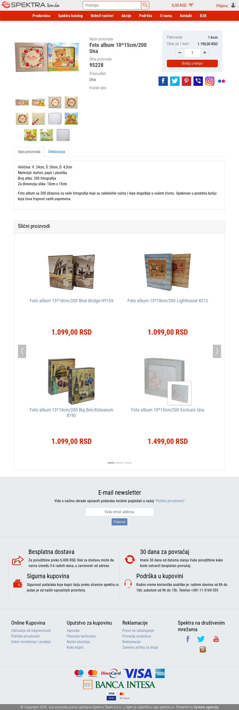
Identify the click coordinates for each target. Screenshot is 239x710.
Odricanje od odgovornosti (31, 630)
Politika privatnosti (25, 636)
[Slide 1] (119, 463)
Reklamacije (131, 642)
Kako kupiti (75, 647)
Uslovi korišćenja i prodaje (31, 642)
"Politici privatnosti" (170, 501)
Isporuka (73, 630)
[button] (227, 5)
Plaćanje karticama (81, 636)
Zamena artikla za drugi (140, 647)
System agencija (206, 707)
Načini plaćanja (78, 642)
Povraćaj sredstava (136, 636)
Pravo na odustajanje (138, 630)
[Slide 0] (111, 463)
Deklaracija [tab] (56, 152)
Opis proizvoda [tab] (29, 152)
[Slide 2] (127, 463)
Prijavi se (119, 522)
